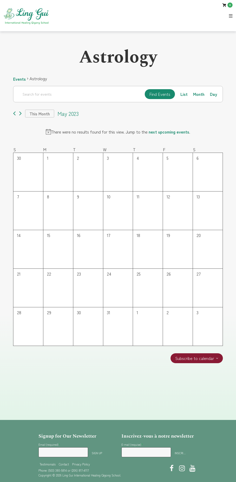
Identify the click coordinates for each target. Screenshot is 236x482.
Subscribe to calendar (194, 358)
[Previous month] (14, 113)
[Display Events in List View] (184, 94)
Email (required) (49, 444)
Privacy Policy (81, 464)
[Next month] (20, 113)
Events (19, 79)
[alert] (118, 132)
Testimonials (48, 464)
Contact (64, 464)
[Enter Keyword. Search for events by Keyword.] (79, 94)
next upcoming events (169, 132)
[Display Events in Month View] (198, 94)
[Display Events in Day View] (213, 94)
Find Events (159, 94)
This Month (40, 114)
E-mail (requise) (132, 444)
